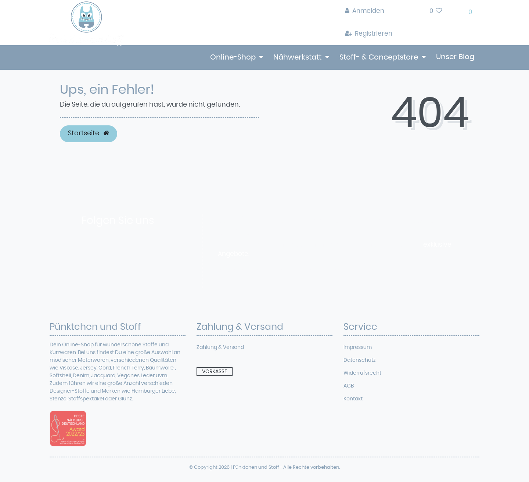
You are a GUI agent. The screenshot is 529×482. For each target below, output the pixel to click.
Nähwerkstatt (297, 57)
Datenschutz (359, 360)
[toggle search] (410, 13)
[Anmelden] (368, 11)
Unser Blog (455, 57)
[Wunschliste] (435, 11)
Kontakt (353, 398)
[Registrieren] (368, 34)
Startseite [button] (88, 133)
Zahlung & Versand (220, 347)
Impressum (357, 347)
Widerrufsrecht (362, 373)
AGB (348, 386)
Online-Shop (233, 57)
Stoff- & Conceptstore (378, 57)
